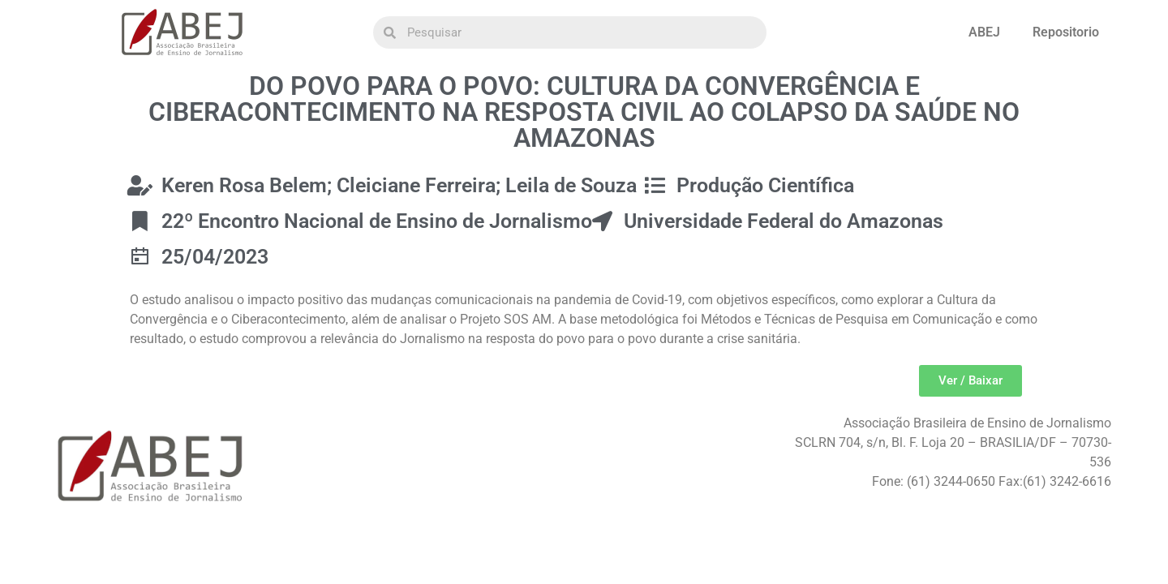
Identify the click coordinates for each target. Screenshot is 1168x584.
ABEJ (984, 32)
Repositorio (1066, 32)
